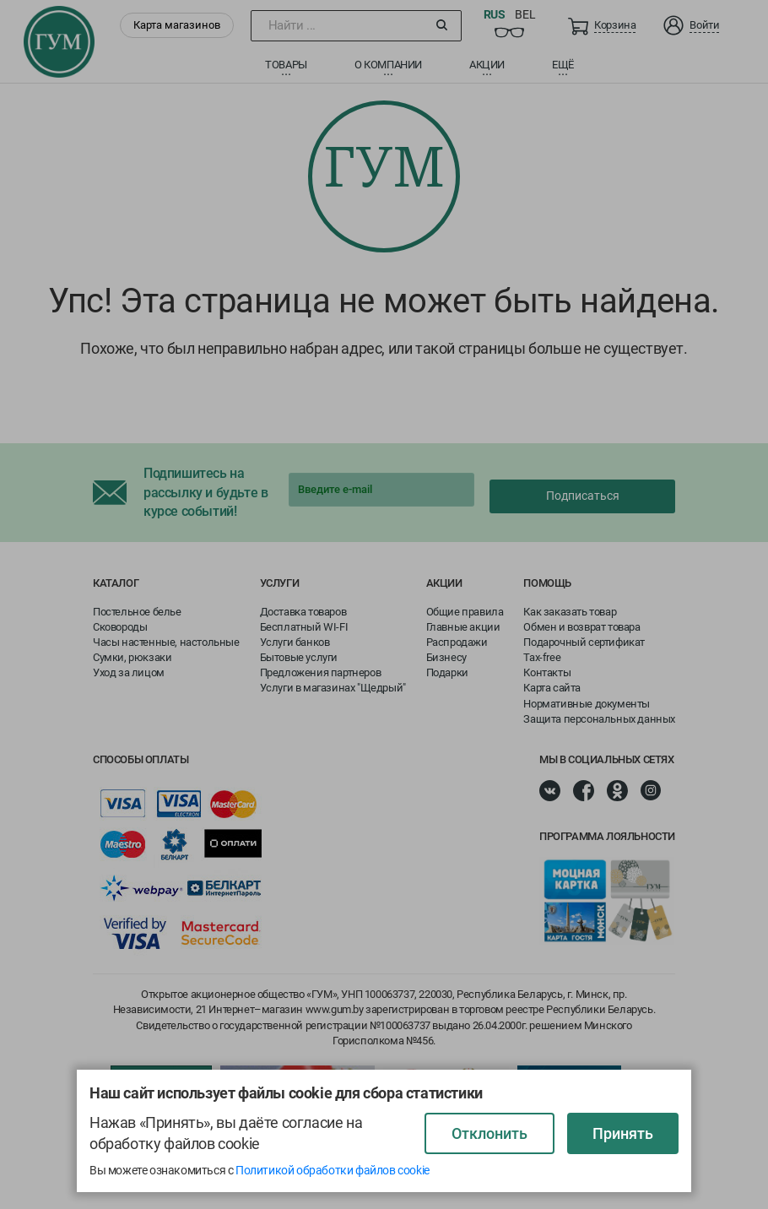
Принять (622, 1133)
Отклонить (489, 1133)
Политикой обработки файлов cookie (332, 1170)
